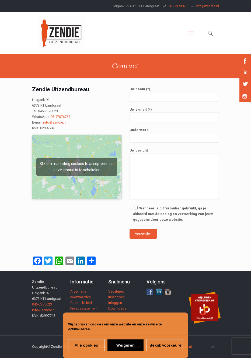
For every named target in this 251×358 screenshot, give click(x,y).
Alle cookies (86, 345)
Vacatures (116, 291)
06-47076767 (60, 117)
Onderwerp (174, 135)
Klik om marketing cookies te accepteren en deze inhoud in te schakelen (77, 167)
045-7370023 (177, 6)
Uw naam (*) (174, 94)
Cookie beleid (81, 303)
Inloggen (115, 303)
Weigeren (125, 345)
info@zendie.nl (207, 6)
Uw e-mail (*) (174, 114)
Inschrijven (116, 297)
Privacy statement (83, 308)
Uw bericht (174, 173)
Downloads (117, 308)
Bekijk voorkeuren (166, 345)
